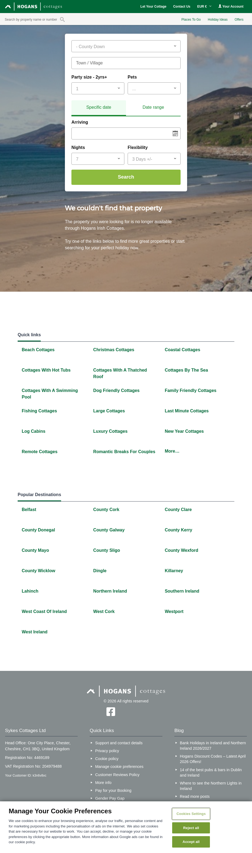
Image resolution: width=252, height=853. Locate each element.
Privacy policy (107, 751)
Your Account (230, 6)
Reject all (191, 828)
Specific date (98, 107)
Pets (132, 77)
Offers (239, 19)
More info (103, 782)
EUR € (204, 6)
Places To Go (191, 19)
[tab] (98, 108)
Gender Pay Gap (110, 798)
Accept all (191, 842)
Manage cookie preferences (119, 766)
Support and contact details (119, 743)
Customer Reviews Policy (117, 775)
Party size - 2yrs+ (89, 77)
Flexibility (138, 147)
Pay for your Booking (113, 790)
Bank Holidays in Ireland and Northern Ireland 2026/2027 (213, 746)
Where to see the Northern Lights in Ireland (210, 786)
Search (126, 177)
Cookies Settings (191, 814)
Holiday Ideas (218, 19)
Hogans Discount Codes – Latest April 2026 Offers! (212, 759)
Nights (78, 147)
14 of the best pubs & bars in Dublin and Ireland (211, 772)
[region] (126, 827)
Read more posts (195, 796)
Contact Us (181, 6)
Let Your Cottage (153, 6)
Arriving (79, 122)
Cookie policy (107, 759)
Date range (153, 107)
